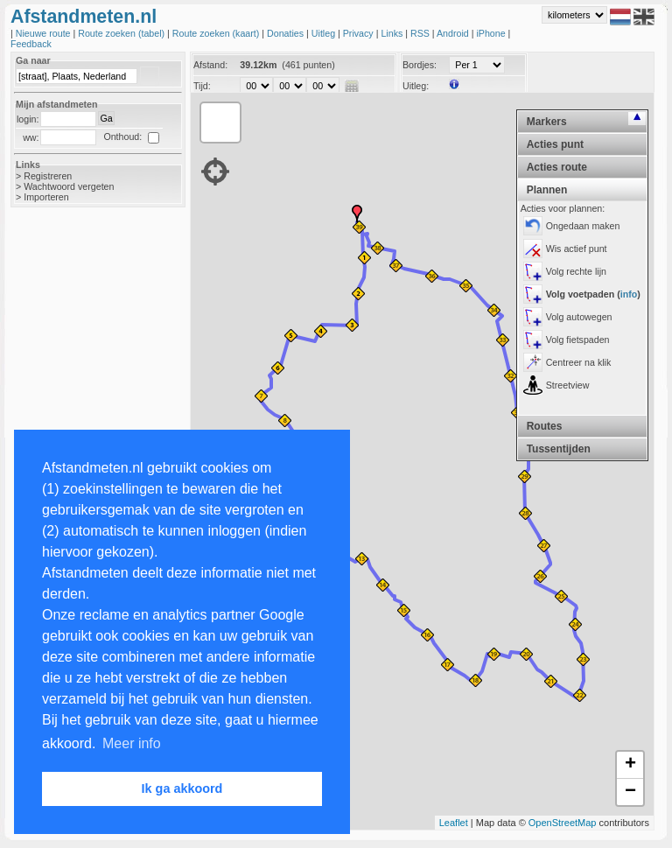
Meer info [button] (131, 743)
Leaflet (453, 822)
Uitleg (325, 33)
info (629, 294)
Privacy (359, 33)
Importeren (46, 197)
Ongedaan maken (583, 226)
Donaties (286, 33)
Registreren (48, 176)
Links (393, 33)
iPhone (492, 33)
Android (454, 33)
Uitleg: (415, 86)
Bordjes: (419, 65)
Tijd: (202, 86)
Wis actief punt (576, 248)
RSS (421, 33)
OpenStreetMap (562, 822)
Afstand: (210, 65)
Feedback (31, 44)
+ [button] (630, 765)
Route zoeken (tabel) (122, 33)
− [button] (630, 792)
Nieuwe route (45, 33)
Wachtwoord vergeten (69, 186)
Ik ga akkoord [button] (182, 788)
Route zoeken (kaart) (217, 33)
